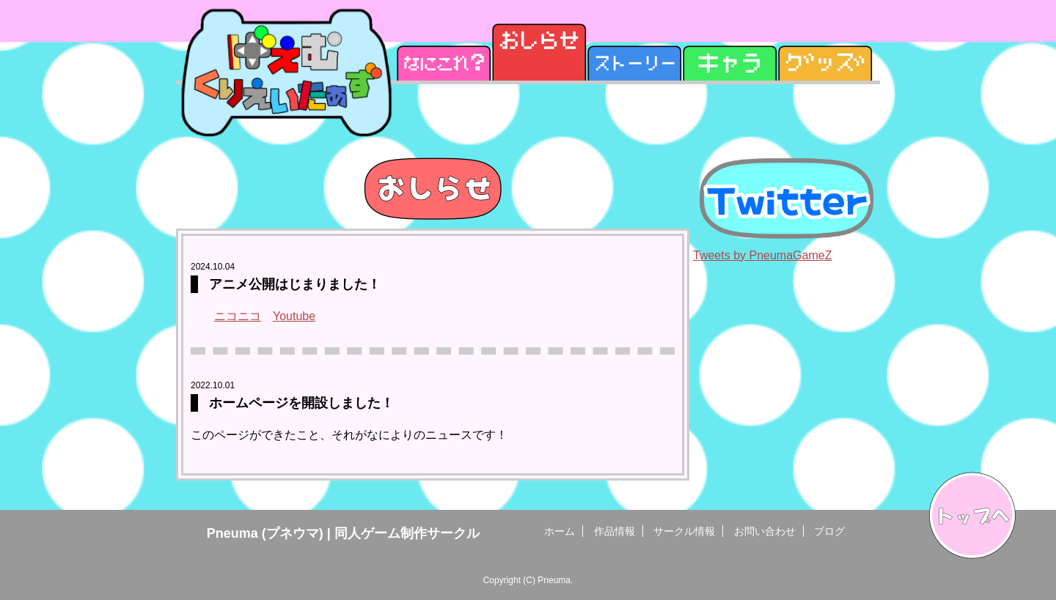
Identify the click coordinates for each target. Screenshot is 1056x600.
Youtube (294, 316)
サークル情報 (684, 531)
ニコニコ (237, 316)
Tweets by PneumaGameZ (762, 255)
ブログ (829, 531)
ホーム (559, 531)
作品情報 (614, 531)
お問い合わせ (765, 531)
